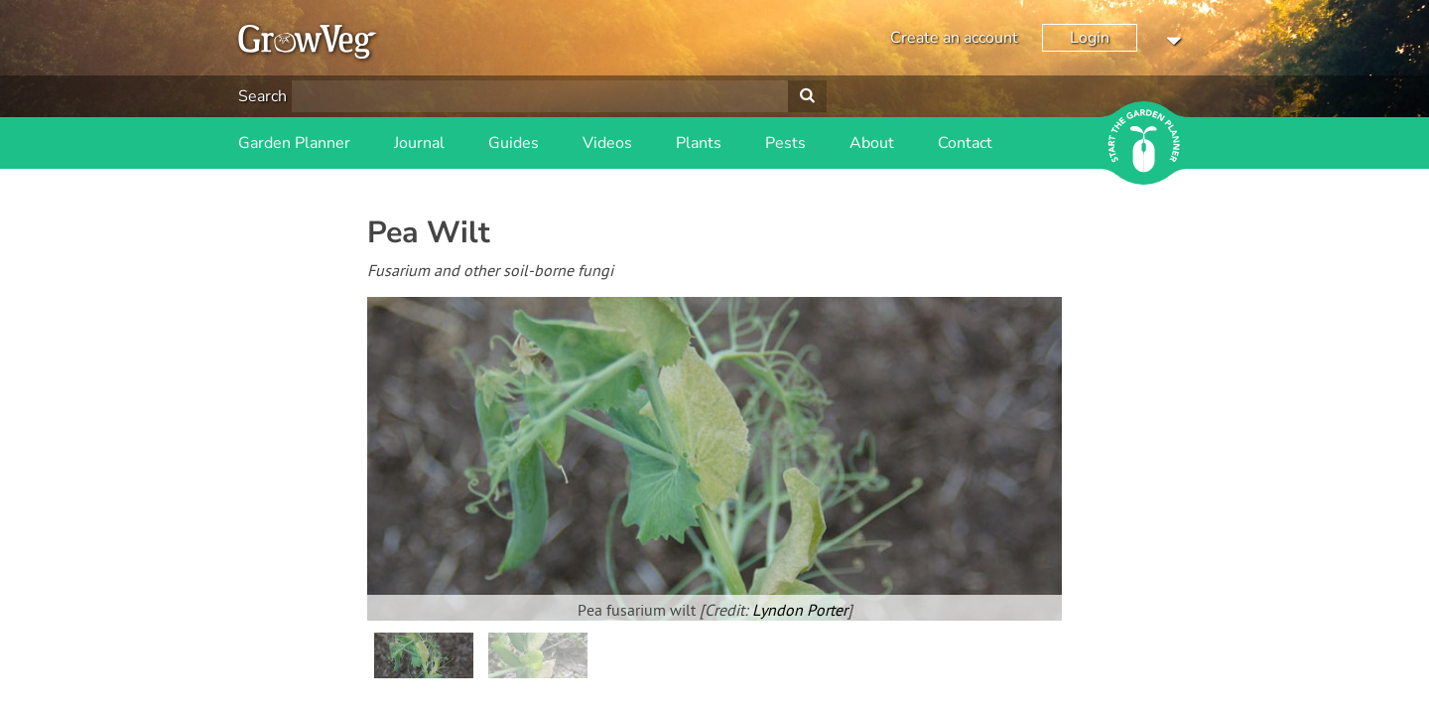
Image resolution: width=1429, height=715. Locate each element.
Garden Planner (294, 143)
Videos (607, 143)
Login (1089, 38)
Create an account (954, 38)
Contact (965, 143)
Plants (698, 143)
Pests (785, 143)
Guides (513, 143)
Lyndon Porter (799, 612)
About (871, 143)
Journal (419, 143)
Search (262, 96)
